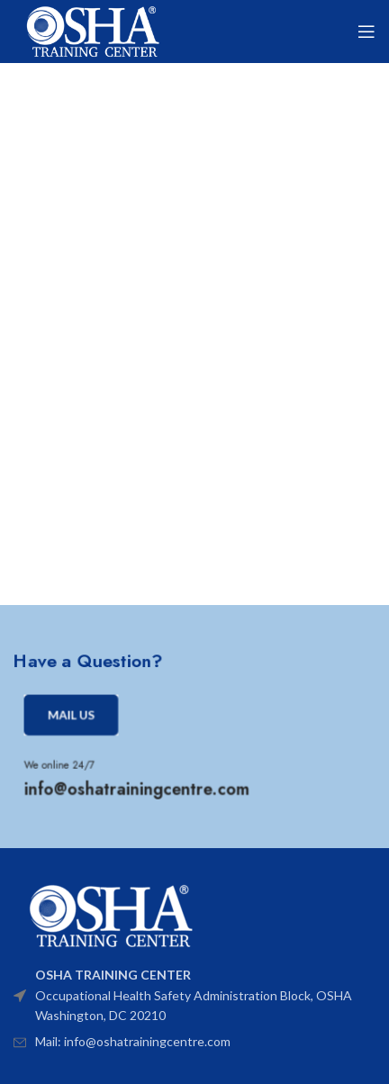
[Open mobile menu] (366, 32)
